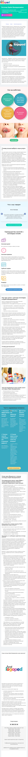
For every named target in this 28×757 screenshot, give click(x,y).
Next (25, 214)
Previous (2, 214)
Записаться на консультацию (14, 225)
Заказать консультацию (14, 468)
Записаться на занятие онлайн (14, 289)
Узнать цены (14, 140)
